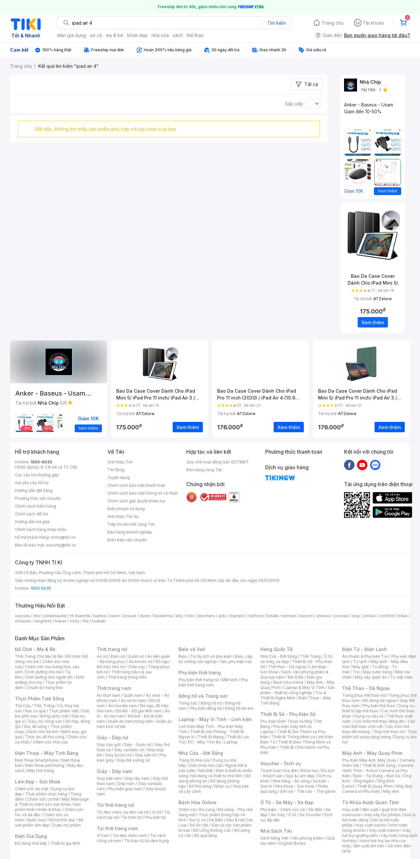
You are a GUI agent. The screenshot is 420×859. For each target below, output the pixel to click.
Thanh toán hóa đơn (279, 770)
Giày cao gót (109, 744)
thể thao (195, 35)
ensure (129, 615)
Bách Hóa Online (197, 802)
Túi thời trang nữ (115, 805)
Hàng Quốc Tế (276, 649)
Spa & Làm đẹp (300, 775)
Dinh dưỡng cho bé (44, 671)
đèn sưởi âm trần (368, 845)
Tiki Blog (115, 469)
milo (190, 615)
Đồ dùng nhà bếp (31, 843)
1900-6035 (41, 462)
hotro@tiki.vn (63, 537)
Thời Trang (310, 656)
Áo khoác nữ (140, 661)
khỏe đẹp (137, 35)
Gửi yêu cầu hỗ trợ (31, 482)
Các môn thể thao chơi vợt (378, 724)
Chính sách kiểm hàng (35, 506)
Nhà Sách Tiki (276, 831)
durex (145, 615)
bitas (403, 615)
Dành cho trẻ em (42, 731)
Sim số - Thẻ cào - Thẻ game (308, 791)
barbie (99, 615)
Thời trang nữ (112, 649)
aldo (222, 615)
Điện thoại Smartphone (36, 760)
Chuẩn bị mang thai (45, 687)
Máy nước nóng (377, 671)
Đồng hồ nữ (211, 703)
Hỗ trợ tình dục (61, 819)
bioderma (163, 615)
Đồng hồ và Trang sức (203, 696)
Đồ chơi (73, 656)
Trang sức (188, 703)
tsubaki (99, 621)
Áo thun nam (108, 695)
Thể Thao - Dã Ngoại (366, 688)
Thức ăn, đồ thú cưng (44, 736)
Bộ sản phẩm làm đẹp (49, 822)
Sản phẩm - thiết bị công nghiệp (297, 690)
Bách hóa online (288, 682)
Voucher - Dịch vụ (280, 763)
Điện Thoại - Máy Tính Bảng (46, 753)
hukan (60, 621)
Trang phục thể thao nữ (363, 695)
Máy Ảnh (391, 791)
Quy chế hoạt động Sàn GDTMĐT (217, 462)
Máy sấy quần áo (371, 677)
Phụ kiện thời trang (200, 672)
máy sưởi (350, 809)
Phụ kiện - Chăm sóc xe (282, 809)
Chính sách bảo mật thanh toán (136, 485)
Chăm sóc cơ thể (43, 799)
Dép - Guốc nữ (137, 744)
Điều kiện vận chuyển (127, 539)
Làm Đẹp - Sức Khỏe (37, 781)
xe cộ (96, 35)
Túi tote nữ (131, 817)
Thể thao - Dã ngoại (287, 666)
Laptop (231, 742)
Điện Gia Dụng (31, 836)
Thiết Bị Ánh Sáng (378, 765)
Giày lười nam (109, 778)
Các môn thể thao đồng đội (379, 721)
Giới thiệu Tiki (120, 462)
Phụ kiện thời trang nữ (198, 679)
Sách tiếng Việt (274, 838)
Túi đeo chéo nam (130, 835)
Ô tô (292, 814)
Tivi (356, 671)
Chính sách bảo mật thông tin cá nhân (142, 493)
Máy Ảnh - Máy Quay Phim (372, 753)
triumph (237, 615)
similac (370, 615)
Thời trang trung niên (127, 677)
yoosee (341, 615)
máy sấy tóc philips (382, 814)
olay (356, 615)
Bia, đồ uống (35, 726)
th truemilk (80, 615)
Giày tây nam (137, 778)
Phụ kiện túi (155, 817)
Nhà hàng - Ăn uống (291, 781)
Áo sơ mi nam (133, 700)
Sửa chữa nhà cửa (205, 765)
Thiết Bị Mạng (211, 736)
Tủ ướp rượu (401, 677)
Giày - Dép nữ (112, 737)
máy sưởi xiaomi (384, 830)
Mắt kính (230, 679)
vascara (22, 615)
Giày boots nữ (118, 755)
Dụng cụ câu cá (368, 716)
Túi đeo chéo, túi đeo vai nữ (123, 812)
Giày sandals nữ (129, 749)
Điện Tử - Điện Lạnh (364, 649)
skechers (206, 615)
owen (114, 615)
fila (86, 621)
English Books (292, 843)
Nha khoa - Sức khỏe (295, 786)
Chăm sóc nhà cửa (50, 742)
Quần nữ (136, 656)
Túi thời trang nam (117, 828)
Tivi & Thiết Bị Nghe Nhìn (293, 695)
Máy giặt (360, 666)
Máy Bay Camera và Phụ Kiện (377, 789)
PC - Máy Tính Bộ (204, 742)
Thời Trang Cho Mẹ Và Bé (39, 656)
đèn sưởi (370, 809)
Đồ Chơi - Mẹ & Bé (35, 649)
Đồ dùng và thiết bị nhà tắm (216, 775)
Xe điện (315, 809)
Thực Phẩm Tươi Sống (39, 698)
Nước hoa (36, 819)
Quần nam (132, 695)
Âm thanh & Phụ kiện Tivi (365, 656)
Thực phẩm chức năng (46, 794)
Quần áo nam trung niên (130, 721)
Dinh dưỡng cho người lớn (49, 677)
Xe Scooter (310, 814)
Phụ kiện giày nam (125, 788)
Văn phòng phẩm (307, 838)
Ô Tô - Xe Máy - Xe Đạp (287, 802)
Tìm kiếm (276, 23)
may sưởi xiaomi (371, 825)
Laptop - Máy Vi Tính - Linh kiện (215, 719)
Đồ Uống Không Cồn (212, 830)
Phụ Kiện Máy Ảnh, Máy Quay (369, 760)
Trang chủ (332, 23)
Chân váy (136, 666)
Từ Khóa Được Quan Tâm (370, 802)
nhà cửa (160, 35)
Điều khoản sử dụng (126, 508)
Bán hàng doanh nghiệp (129, 532)
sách (178, 35)
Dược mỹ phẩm (67, 825)
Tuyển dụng (118, 477)
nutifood (255, 615)
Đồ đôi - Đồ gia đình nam (139, 710)
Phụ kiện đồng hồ (206, 708)
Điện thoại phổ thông (44, 765)
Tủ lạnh (360, 661)
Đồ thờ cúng (200, 786)
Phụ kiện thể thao (379, 705)
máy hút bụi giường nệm (376, 833)
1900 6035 (41, 588)
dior (37, 615)
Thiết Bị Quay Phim (375, 786)
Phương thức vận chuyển (38, 498)
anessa (323, 615)
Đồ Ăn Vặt (199, 825)
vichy (74, 621)
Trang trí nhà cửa (194, 760)
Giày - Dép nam (114, 771)
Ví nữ (156, 812)
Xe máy (278, 814)
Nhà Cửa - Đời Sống (201, 753)
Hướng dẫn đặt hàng (34, 490)
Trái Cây (23, 705)
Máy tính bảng (40, 770)
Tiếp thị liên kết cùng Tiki (131, 524)
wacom (306, 615)
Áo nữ (102, 656)
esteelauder (55, 615)
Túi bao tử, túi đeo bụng (146, 840)
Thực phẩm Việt (64, 710)
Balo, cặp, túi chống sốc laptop (216, 659)
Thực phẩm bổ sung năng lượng (379, 734)
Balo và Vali (192, 649)
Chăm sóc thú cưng (197, 809)
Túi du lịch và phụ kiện (211, 656)
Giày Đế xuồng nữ (133, 760)
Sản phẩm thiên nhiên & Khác (48, 807)
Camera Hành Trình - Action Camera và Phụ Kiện (378, 770)
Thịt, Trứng (44, 705)
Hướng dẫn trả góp (32, 521)
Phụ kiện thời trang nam (213, 682)
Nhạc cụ (222, 786)
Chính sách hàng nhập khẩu (41, 529)
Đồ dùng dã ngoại (379, 700)
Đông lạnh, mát (54, 716)
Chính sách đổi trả (31, 513)
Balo (183, 656)
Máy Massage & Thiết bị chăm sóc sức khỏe (52, 802)
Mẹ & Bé (295, 677)
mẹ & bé (114, 35)
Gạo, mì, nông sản (45, 721)
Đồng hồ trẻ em (239, 708)
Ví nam (103, 835)
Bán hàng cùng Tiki (204, 469)
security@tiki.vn (61, 545)
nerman (289, 615)
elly (179, 615)
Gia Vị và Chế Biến (206, 819)
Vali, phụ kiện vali (236, 661)
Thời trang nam (114, 688)
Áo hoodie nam (122, 705)
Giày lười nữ (145, 755)
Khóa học (309, 770)
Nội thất (206, 770)
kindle (272, 615)
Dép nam (126, 783)
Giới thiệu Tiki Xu (123, 516)
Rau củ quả (35, 710)
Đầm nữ (118, 656)
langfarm (43, 621)
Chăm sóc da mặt (31, 788)
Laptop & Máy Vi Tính (304, 687)
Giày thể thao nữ (389, 731)
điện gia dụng (71, 35)
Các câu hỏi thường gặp (37, 474)
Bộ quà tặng (205, 835)
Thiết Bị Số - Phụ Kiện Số (287, 714)
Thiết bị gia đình (65, 843)
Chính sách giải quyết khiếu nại (136, 500)
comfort (387, 615)
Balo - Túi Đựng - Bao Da (376, 775)
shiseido (23, 621)
